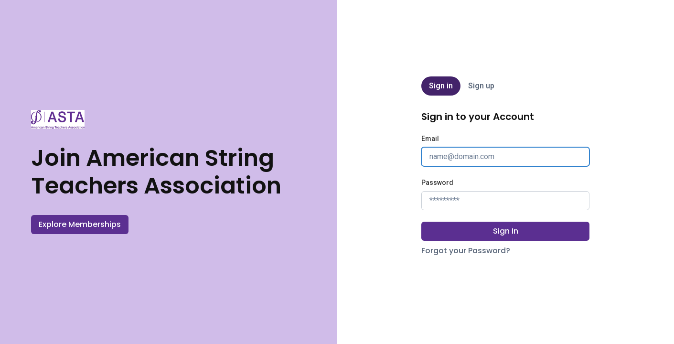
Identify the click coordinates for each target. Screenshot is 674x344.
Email (430, 138)
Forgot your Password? (465, 250)
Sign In (505, 231)
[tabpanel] (505, 184)
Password (437, 182)
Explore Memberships (80, 224)
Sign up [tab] (481, 85)
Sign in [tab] (441, 85)
